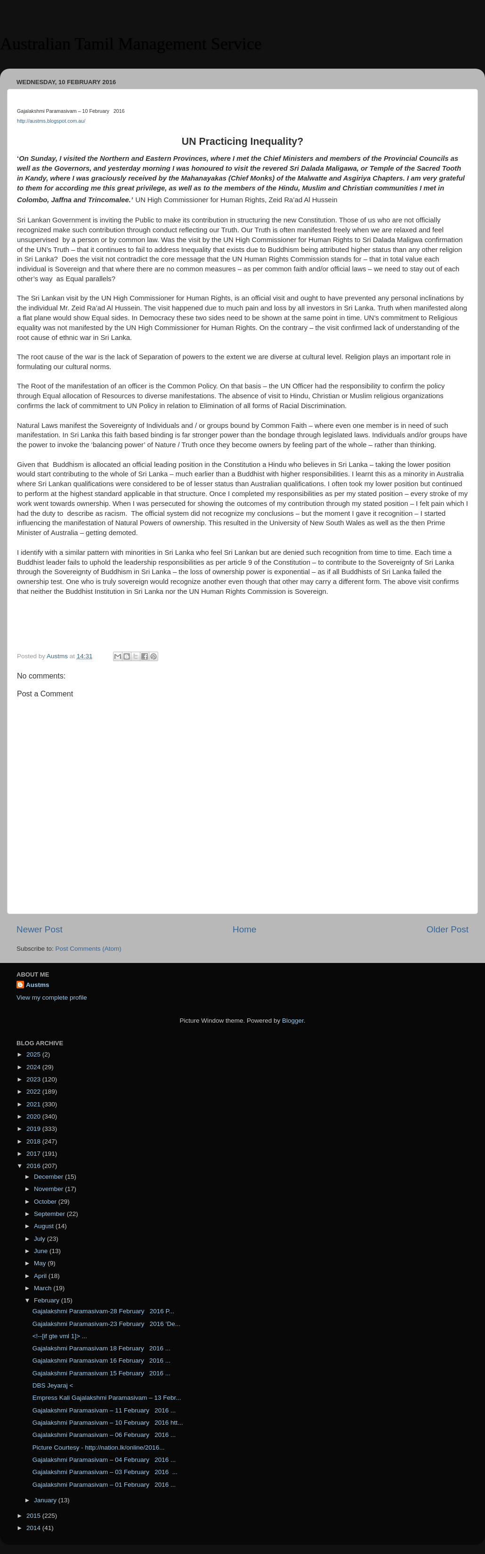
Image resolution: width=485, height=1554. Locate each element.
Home (244, 929)
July (40, 1238)
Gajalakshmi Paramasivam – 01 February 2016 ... (104, 1484)
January (46, 1500)
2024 (34, 1067)
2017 (34, 1153)
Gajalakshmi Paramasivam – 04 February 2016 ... (104, 1459)
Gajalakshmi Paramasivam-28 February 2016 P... (103, 1311)
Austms (37, 984)
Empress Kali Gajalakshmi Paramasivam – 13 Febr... (106, 1397)
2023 (34, 1079)
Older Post (448, 929)
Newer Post (39, 929)
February (47, 1300)
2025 (34, 1054)
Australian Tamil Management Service (131, 43)
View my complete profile (51, 997)
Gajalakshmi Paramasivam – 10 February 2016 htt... (107, 1422)
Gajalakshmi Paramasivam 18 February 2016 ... (101, 1348)
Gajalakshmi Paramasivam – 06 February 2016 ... (104, 1434)
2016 (34, 1165)
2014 (34, 1527)
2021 (34, 1104)
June (41, 1250)
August (45, 1226)
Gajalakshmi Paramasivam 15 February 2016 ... (101, 1373)
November (49, 1188)
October (46, 1201)
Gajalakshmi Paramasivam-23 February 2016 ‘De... (106, 1323)
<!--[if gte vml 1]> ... (59, 1336)
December (49, 1176)
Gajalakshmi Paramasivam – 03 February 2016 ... (105, 1471)
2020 (34, 1116)
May (41, 1263)
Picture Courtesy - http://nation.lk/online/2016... (98, 1447)
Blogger (293, 1020)
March (43, 1288)
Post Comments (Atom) (88, 948)
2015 (34, 1515)
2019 (34, 1128)
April (41, 1275)
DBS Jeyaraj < (52, 1385)
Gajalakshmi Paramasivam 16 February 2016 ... (101, 1360)
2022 (34, 1091)
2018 (34, 1141)
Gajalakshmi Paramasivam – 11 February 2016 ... (104, 1410)
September (50, 1213)
